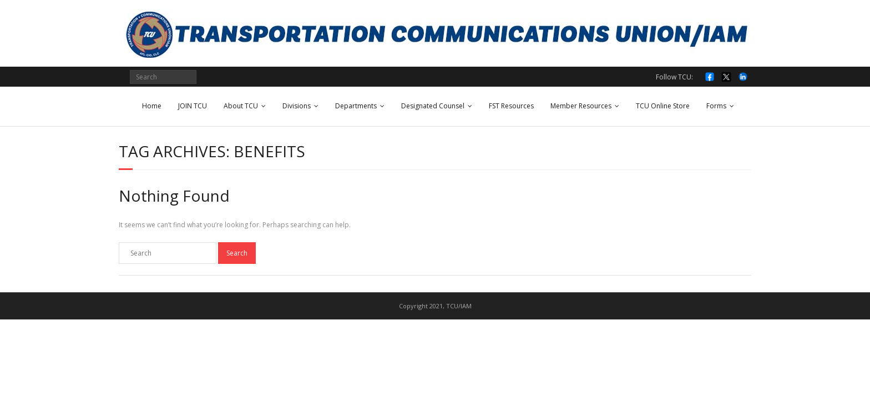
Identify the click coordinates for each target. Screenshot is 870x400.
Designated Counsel (432, 106)
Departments (356, 106)
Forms (716, 106)
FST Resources (511, 106)
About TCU (241, 106)
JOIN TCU (192, 106)
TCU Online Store (663, 106)
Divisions (296, 106)
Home (151, 106)
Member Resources (580, 106)
